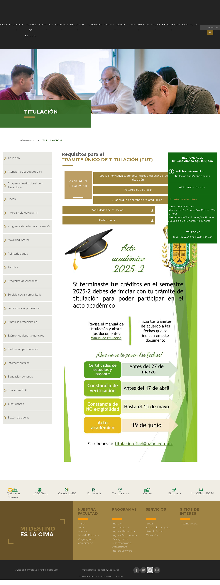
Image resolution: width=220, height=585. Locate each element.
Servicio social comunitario (25, 294)
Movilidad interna (19, 240)
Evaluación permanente (23, 349)
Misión (82, 523)
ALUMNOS (61, 24)
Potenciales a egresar (138, 189)
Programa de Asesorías (22, 281)
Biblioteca (174, 493)
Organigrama (86, 539)
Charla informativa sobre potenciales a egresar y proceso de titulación (137, 177)
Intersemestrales (18, 363)
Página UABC (189, 523)
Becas (12, 199)
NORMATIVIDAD (114, 24)
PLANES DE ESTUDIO (31, 30)
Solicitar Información (189, 171)
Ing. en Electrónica (123, 531)
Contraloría (94, 493)
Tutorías (13, 267)
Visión (81, 527)
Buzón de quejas (18, 417)
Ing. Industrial (120, 527)
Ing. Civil (117, 523)
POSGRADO (94, 24)
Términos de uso (48, 570)
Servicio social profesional (24, 308)
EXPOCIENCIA (171, 24)
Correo (147, 493)
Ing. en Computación (125, 535)
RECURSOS (77, 24)
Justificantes (16, 404)
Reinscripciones (18, 253)
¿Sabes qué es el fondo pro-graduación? (138, 200)
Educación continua (20, 376)
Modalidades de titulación (107, 210)
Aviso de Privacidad (27, 570)
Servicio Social (154, 531)
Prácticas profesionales (22, 322)
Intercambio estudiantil (23, 212)
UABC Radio (40, 493)
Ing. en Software (122, 550)
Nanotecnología (121, 543)
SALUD (155, 24)
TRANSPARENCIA (138, 24)
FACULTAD (16, 24)
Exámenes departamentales (26, 335)
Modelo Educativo (89, 535)
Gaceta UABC (67, 493)
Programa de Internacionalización (29, 226)
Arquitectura (119, 546)
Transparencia (121, 493)
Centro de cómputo (158, 527)
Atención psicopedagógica (25, 171)
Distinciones (107, 220)
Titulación (52, 140)
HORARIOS (46, 24)
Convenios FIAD (18, 390)
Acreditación (85, 543)
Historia (82, 531)
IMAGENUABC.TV (202, 493)
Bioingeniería (120, 539)
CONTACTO (189, 24)
